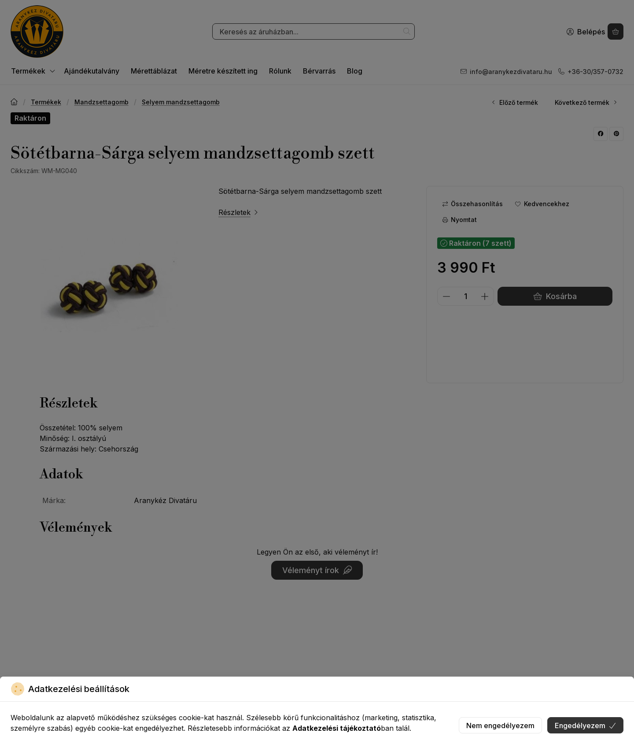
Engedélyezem (585, 725)
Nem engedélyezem (500, 725)
